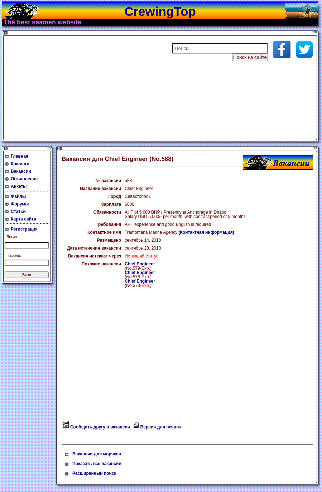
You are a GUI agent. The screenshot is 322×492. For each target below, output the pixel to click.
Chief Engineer (140, 263)
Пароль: (13, 255)
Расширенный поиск (94, 473)
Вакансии (21, 171)
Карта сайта (23, 219)
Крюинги (20, 163)
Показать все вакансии (96, 463)
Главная (19, 156)
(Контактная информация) (206, 232)
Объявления (24, 178)
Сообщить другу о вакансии (100, 427)
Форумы (20, 203)
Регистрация (24, 229)
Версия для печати (160, 427)
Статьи (18, 211)
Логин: (12, 237)
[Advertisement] (91, 87)
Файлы (18, 196)
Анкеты (19, 186)
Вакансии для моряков (96, 453)
